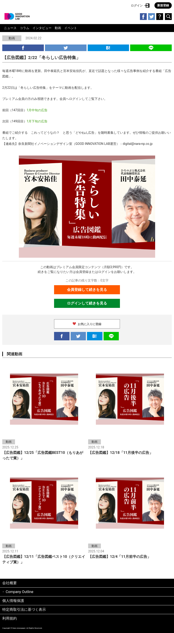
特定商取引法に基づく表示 (24, 609)
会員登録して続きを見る (87, 289)
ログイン (137, 5)
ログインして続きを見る (87, 303)
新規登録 (163, 5)
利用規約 (9, 618)
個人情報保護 (13, 600)
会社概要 (9, 583)
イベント (70, 28)
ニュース (10, 28)
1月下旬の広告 (37, 121)
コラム (24, 28)
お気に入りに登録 (89, 324)
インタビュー (42, 28)
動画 (58, 28)
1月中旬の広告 (37, 110)
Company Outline (19, 592)
